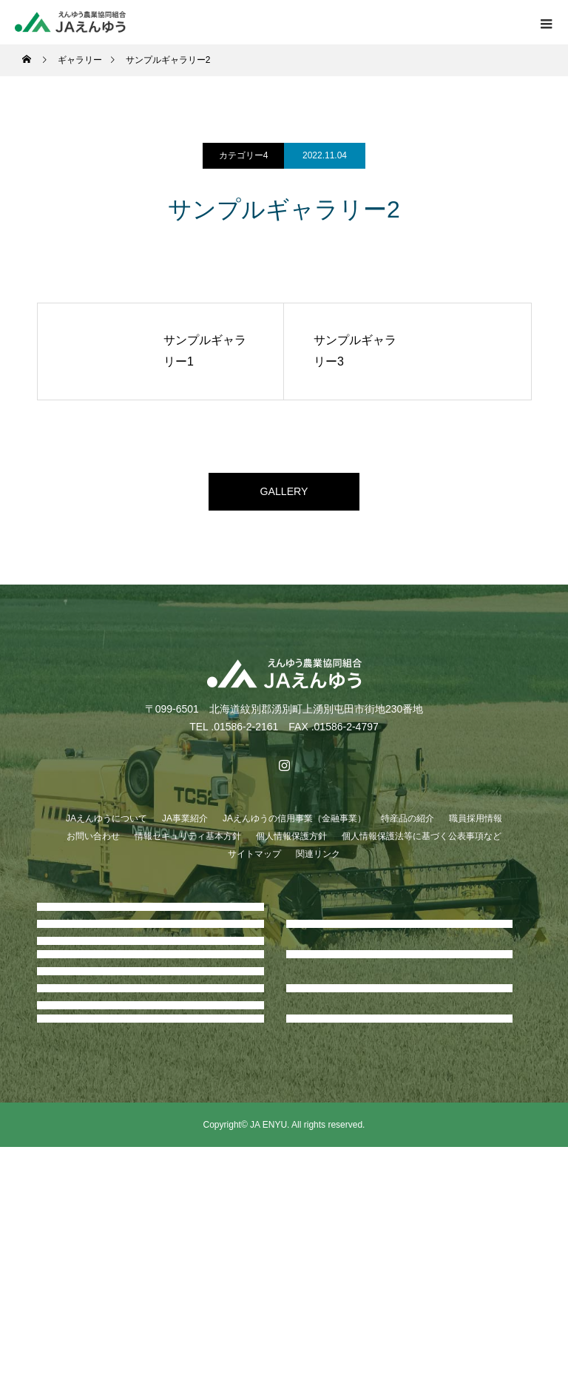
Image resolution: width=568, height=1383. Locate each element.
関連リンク (318, 860)
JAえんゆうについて (106, 825)
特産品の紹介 (407, 825)
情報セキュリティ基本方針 (188, 843)
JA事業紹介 (185, 825)
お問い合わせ (93, 843)
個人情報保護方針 (291, 843)
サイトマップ (254, 860)
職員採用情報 (475, 825)
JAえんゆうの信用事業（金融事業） (294, 825)
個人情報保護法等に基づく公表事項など (421, 843)
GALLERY (284, 494)
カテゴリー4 (243, 155)
